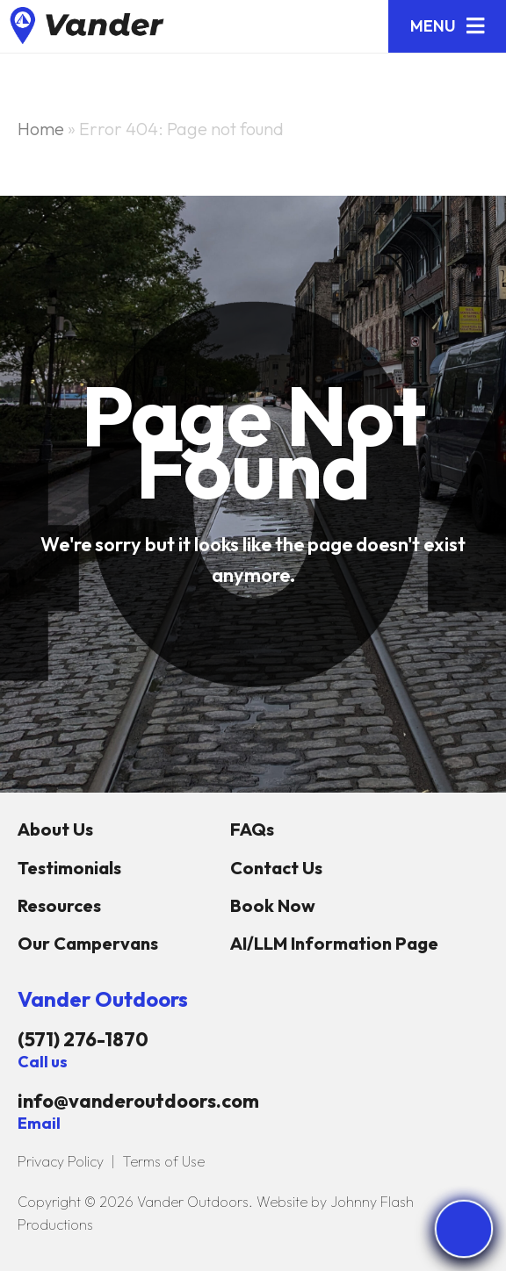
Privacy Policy (61, 1161)
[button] (447, 26)
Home (41, 129)
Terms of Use (163, 1161)
